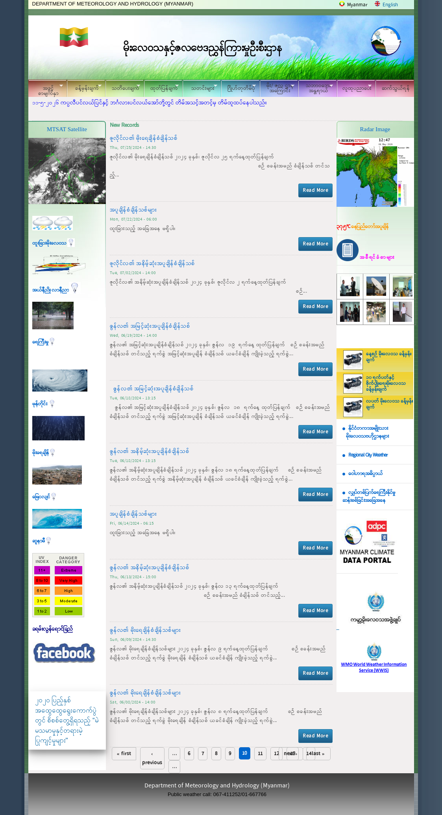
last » (318, 754)
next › (291, 754)
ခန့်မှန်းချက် (84, 87)
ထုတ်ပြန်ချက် (161, 87)
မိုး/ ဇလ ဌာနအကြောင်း (277, 88)
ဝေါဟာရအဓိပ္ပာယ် (365, 474)
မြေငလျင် (44, 497)
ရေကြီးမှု (44, 342)
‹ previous (152, 758)
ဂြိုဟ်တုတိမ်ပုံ (238, 87)
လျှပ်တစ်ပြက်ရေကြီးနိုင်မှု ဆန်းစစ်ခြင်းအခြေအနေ (368, 496)
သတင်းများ (200, 87)
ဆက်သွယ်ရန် (396, 88)
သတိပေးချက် (122, 87)
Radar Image (375, 129)
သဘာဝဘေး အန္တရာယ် (315, 88)
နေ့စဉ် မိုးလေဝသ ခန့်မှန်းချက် (388, 357)
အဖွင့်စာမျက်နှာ (45, 89)
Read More (315, 190)
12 (276, 754)
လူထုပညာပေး (354, 87)
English (390, 5)
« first (124, 754)
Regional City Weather (368, 455)
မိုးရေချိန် (44, 453)
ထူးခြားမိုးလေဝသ (53, 243)
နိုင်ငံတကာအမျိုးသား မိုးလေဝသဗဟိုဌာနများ (365, 432)
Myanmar (357, 5)
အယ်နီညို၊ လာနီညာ (56, 290)
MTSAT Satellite (67, 129)
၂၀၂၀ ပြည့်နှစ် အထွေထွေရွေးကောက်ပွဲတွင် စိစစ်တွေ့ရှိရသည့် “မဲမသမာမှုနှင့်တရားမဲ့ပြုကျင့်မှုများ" (67, 720)
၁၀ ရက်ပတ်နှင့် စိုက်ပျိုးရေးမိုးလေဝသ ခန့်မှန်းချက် (386, 384)
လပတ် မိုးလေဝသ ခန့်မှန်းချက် (389, 404)
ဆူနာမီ (42, 541)
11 (260, 754)
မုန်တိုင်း (44, 404)
